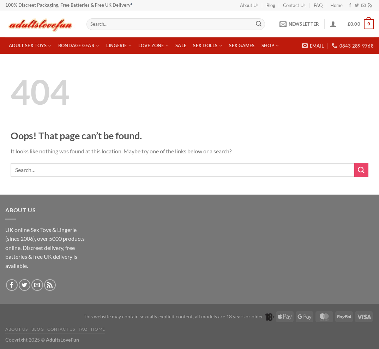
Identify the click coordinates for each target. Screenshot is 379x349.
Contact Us (294, 5)
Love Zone (153, 45)
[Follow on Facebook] (350, 5)
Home (336, 5)
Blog (270, 5)
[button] (299, 24)
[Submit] (259, 24)
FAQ (318, 5)
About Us (249, 5)
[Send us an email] (363, 5)
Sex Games (241, 45)
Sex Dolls (207, 45)
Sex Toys (41, 229)
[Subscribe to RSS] (370, 5)
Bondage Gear (79, 45)
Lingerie (119, 45)
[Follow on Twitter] (357, 5)
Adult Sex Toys (30, 45)
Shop (270, 45)
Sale (180, 45)
